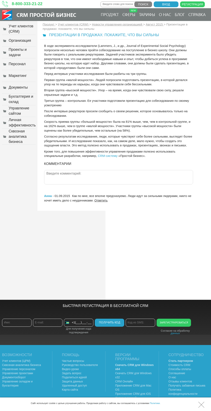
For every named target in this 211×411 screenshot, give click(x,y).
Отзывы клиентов (180, 381)
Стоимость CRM (179, 365)
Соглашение (177, 373)
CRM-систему (108, 155)
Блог (180, 14)
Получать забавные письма (187, 385)
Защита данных (72, 381)
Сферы (129, 13)
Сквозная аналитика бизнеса (21, 365)
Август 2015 (155, 24)
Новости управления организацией (117, 24)
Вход (166, 4)
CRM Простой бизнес (46, 14)
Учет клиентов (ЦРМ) (16, 360)
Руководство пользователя (80, 365)
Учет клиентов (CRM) (73, 24)
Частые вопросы (73, 360)
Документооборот (14, 377)
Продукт (110, 14)
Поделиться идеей (74, 377)
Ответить (101, 200)
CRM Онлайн (124, 381)
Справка (197, 14)
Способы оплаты (180, 369)
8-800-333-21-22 (27, 3)
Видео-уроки (70, 369)
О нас (165, 14)
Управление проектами (17, 373)
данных (175, 333)
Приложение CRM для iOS (133, 393)
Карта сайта (70, 389)
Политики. (155, 403)
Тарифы (147, 14)
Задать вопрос (72, 373)
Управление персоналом (18, 369)
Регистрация (192, 4)
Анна (48, 196)
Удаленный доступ (74, 385)
